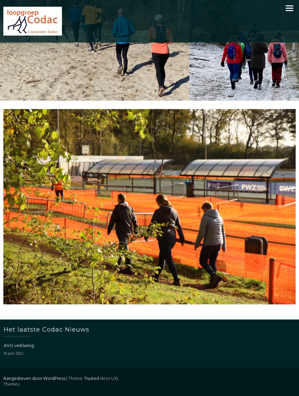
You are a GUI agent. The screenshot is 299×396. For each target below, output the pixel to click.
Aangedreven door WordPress (34, 379)
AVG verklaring (19, 346)
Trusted (91, 379)
